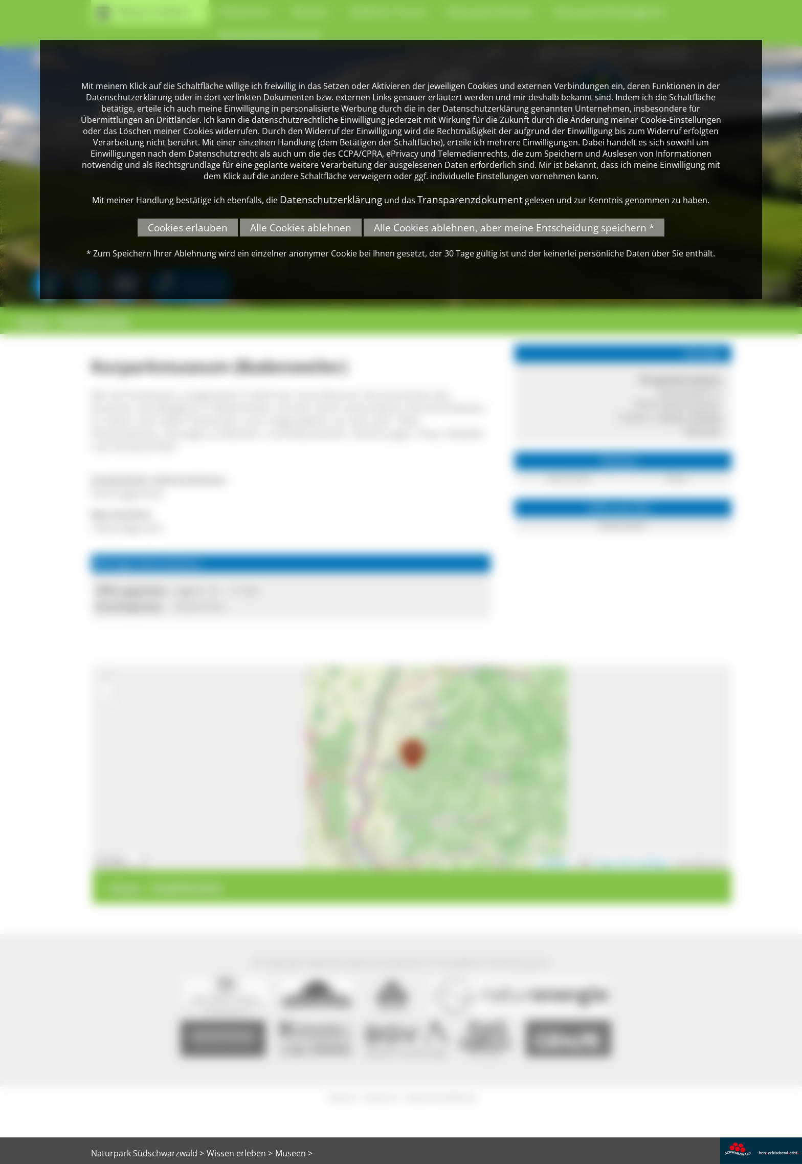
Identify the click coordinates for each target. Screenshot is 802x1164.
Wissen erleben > (240, 1153)
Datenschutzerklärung (331, 199)
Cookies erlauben (188, 227)
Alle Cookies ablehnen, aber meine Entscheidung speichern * (514, 227)
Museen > (294, 1153)
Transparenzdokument (470, 199)
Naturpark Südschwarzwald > (147, 1153)
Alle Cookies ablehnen (300, 227)
